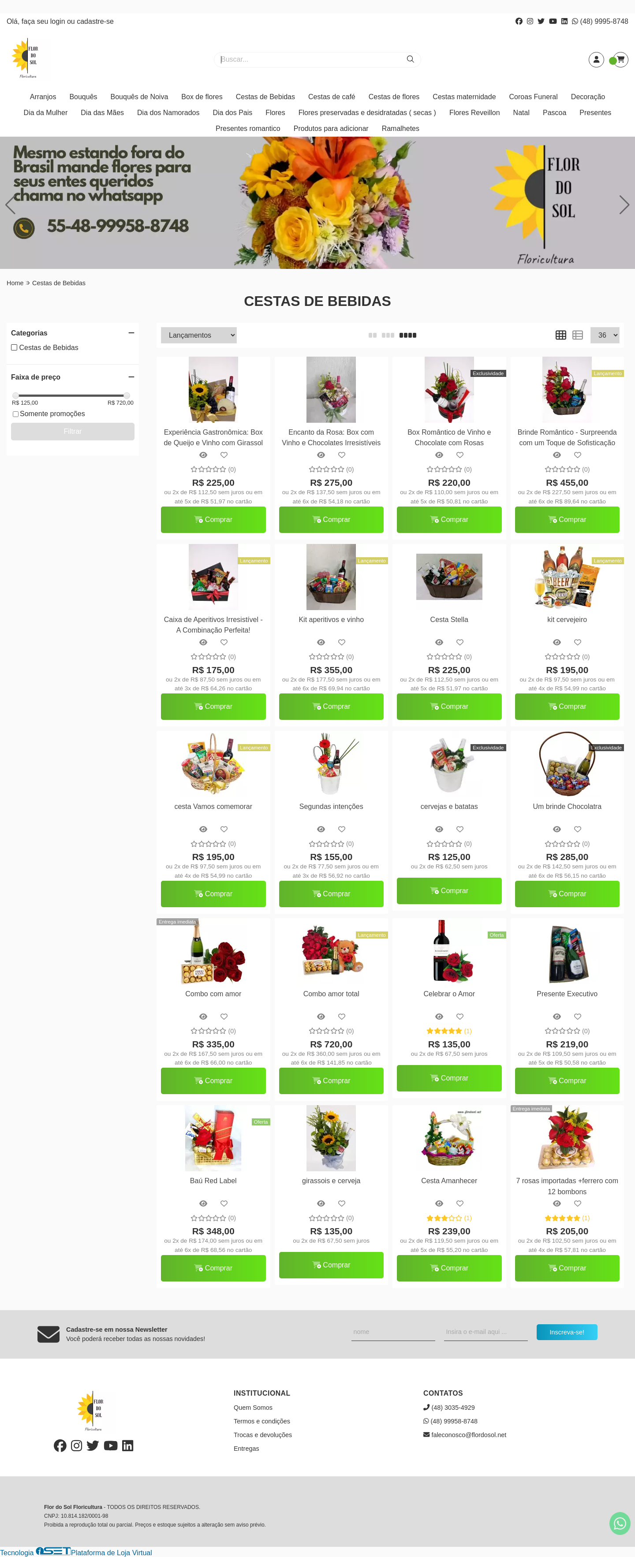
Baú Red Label (213, 1181)
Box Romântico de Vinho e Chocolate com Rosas (449, 437)
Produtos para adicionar (331, 128)
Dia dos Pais (232, 112)
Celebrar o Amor (449, 994)
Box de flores (201, 97)
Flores (275, 112)
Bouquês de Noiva (139, 97)
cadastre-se (95, 21)
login (58, 21)
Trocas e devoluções (263, 1434)
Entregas (246, 1448)
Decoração (588, 97)
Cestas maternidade (464, 97)
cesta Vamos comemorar (213, 806)
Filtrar (73, 431)
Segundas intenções (331, 806)
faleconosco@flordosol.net (464, 1434)
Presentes (595, 112)
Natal (521, 112)
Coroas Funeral (533, 97)
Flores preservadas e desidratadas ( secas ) (367, 112)
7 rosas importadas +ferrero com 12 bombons (567, 1186)
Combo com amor (213, 994)
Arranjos (43, 97)
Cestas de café (331, 97)
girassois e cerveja (331, 1181)
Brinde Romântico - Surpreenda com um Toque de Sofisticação (567, 437)
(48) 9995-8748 (600, 21)
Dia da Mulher (46, 112)
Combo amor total (331, 994)
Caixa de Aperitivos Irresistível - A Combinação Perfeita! (213, 625)
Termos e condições (262, 1421)
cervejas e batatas (449, 806)
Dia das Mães (102, 112)
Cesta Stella (449, 619)
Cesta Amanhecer (449, 1181)
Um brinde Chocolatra (567, 806)
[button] (625, 205)
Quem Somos (253, 1407)
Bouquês (83, 97)
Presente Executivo (567, 994)
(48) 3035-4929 (449, 1407)
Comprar (213, 519)
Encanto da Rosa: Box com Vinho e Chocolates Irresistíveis (331, 437)
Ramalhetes (400, 128)
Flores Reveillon (474, 112)
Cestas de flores (394, 97)
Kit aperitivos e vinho (331, 619)
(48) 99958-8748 (450, 1421)
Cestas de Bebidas (265, 97)
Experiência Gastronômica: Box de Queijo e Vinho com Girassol (213, 437)
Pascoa (554, 112)
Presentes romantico (248, 128)
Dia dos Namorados (168, 112)
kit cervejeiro (567, 619)
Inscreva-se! (567, 1332)
